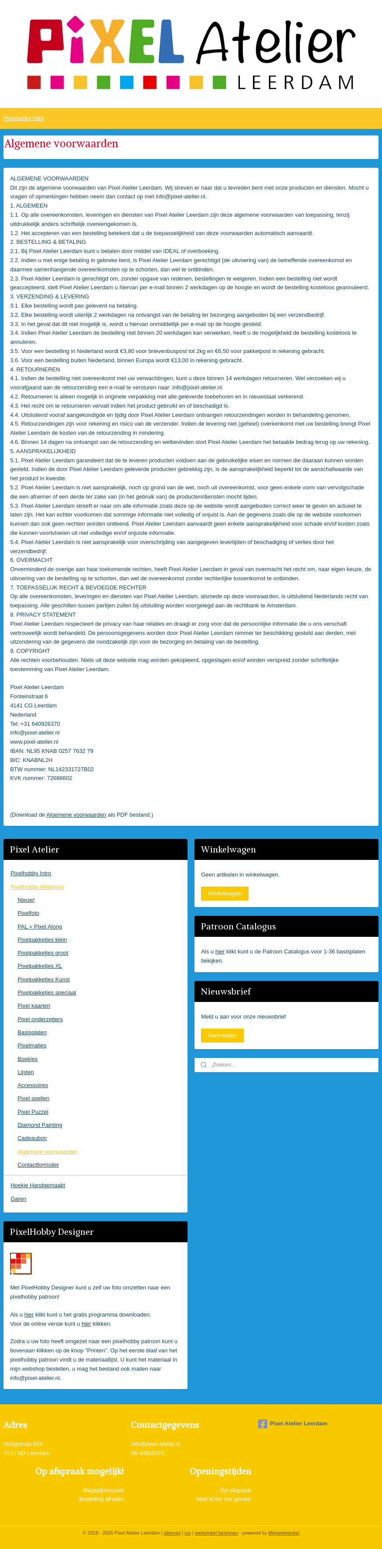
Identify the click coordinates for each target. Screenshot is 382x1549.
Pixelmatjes (31, 1045)
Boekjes (27, 1059)
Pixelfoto (28, 913)
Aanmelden (222, 1035)
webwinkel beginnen (216, 1532)
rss (187, 1532)
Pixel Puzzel (32, 1112)
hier (29, 1314)
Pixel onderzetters (40, 1019)
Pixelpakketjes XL (39, 966)
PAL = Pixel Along (39, 926)
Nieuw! (26, 900)
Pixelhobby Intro (30, 873)
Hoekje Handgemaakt (37, 1185)
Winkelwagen (225, 893)
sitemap (172, 1532)
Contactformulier (38, 1164)
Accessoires (32, 1085)
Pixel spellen (33, 1098)
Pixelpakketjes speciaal (46, 992)
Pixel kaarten (33, 1005)
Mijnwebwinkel (283, 1532)
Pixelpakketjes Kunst (43, 979)
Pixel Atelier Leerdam (292, 1424)
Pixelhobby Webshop (37, 887)
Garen (18, 1199)
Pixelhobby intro (23, 118)
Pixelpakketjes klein (42, 939)
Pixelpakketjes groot (42, 952)
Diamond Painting (39, 1125)
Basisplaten (32, 1032)
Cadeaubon (32, 1138)
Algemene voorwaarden (76, 814)
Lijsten (25, 1072)
